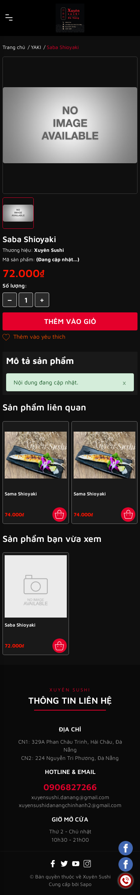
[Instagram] (87, 863)
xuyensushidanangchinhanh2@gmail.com (70, 805)
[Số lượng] (26, 300)
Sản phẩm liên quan (44, 407)
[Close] (124, 382)
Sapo (86, 884)
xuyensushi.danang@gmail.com (70, 797)
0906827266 (70, 787)
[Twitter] (64, 863)
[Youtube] (75, 863)
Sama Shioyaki (21, 494)
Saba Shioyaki (20, 625)
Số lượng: (15, 285)
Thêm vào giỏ (70, 321)
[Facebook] (52, 863)
